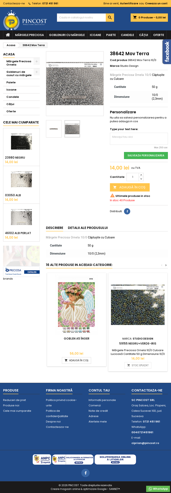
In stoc (114, 200)
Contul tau (99, 390)
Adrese (94, 416)
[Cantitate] (132, 177)
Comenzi (95, 405)
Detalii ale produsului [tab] (88, 227)
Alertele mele (98, 422)
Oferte (158, 35)
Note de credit (98, 411)
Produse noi (11, 405)
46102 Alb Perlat (18, 233)
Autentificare (129, 3)
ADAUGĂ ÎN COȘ (129, 187)
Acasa (9, 54)
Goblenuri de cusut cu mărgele (18, 73)
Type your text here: (124, 129)
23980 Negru (15, 157)
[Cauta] (85, 17)
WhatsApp (158, 489)
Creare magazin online (65, 489)
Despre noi (53, 422)
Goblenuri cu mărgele (67, 35)
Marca (114, 66)
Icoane (95, 35)
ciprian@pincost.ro (145, 443)
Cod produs (118, 60)
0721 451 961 (50, 3)
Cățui (143, 35)
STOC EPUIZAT (138, 365)
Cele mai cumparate (21, 122)
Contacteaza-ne (14, 3)
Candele (127, 35)
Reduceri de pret (14, 400)
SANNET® (114, 489)
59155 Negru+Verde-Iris (137, 343)
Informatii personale (102, 400)
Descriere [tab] (54, 227)
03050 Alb (13, 195)
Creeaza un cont (156, 3)
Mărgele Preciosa (29, 35)
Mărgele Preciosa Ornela (18, 63)
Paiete (111, 35)
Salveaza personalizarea (146, 155)
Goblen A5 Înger (76, 338)
